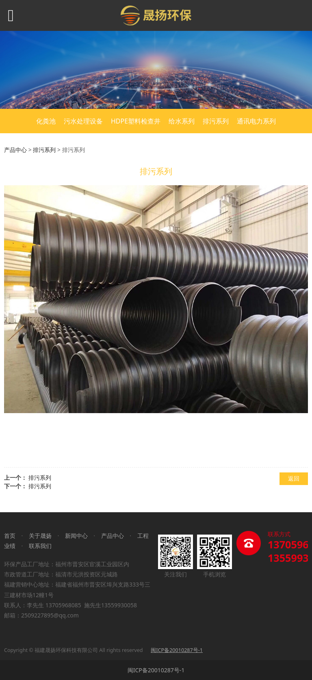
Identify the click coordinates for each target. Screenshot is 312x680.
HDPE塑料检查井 (135, 121)
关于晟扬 (40, 535)
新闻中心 (76, 535)
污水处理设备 (83, 121)
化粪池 (46, 121)
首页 (9, 535)
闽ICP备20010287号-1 (156, 670)
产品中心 (15, 150)
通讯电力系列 (256, 121)
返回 (293, 478)
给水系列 (182, 121)
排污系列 (216, 121)
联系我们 (40, 546)
